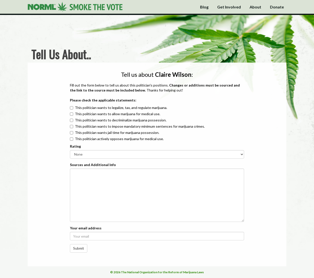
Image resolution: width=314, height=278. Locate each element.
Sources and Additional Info (93, 165)
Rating (75, 146)
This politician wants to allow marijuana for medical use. (117, 114)
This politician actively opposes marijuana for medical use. (119, 139)
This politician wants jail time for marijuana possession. (117, 132)
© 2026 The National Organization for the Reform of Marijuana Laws (157, 272)
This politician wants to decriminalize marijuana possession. (120, 120)
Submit (78, 248)
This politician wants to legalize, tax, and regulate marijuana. (121, 107)
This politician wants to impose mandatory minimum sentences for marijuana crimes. (140, 126)
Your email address (86, 228)
